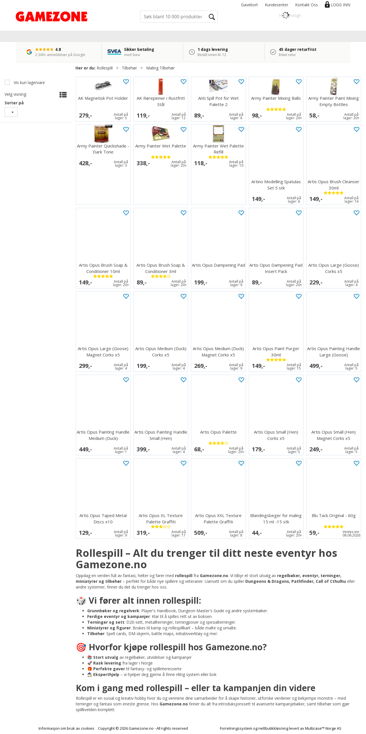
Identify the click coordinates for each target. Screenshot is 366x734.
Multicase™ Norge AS (323, 728)
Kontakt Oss (306, 4)
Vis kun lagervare (29, 82)
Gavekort (249, 4)
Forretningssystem (236, 728)
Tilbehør (129, 68)
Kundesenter (276, 4)
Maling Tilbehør (160, 68)
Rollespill (105, 68)
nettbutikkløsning (273, 728)
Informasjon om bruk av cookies (66, 728)
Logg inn (340, 4)
